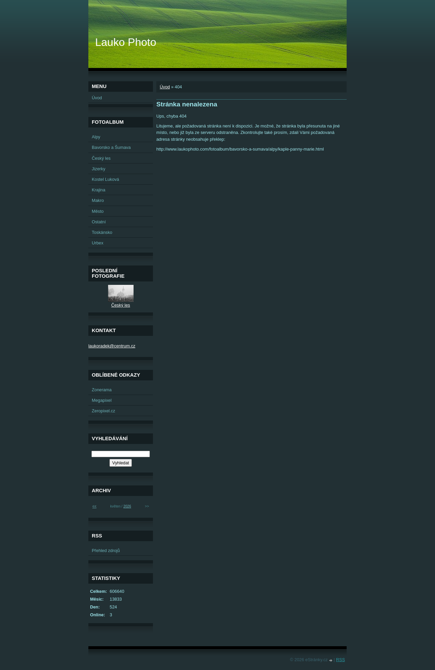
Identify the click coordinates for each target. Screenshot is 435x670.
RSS (340, 659)
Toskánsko (102, 232)
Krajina (98, 189)
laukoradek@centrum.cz (111, 345)
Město (98, 211)
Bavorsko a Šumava (111, 147)
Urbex (97, 242)
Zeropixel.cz (103, 410)
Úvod (165, 86)
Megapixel (101, 400)
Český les (101, 158)
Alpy (96, 136)
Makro (98, 200)
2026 (127, 506)
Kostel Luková (105, 179)
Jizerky (98, 168)
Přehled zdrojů (106, 550)
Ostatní (99, 221)
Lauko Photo (125, 42)
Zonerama (101, 389)
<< (94, 506)
